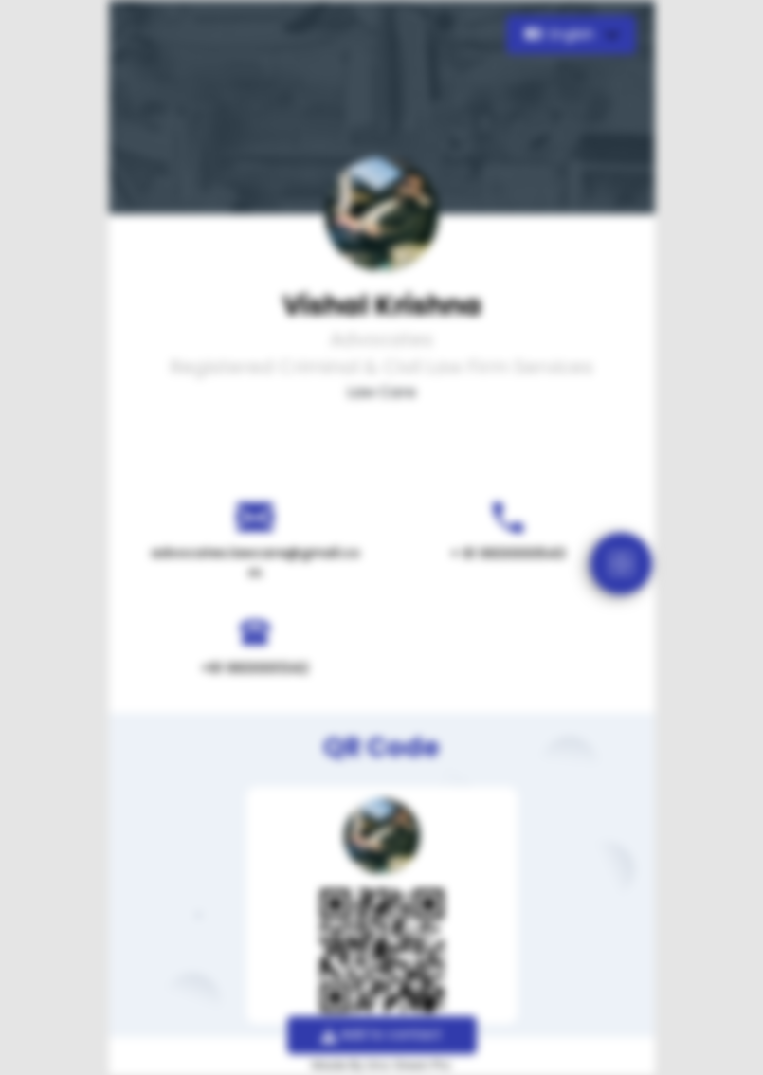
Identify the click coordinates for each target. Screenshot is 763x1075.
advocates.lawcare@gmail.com (255, 562)
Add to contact (381, 1034)
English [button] (561, 34)
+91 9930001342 (255, 668)
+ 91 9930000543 (508, 553)
